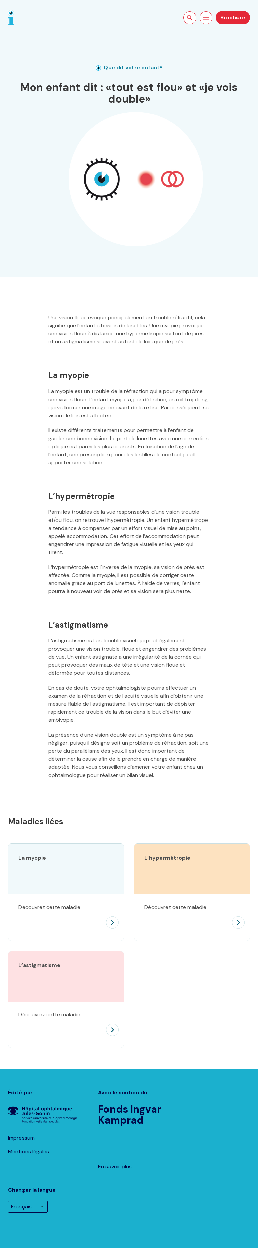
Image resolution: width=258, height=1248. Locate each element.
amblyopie (61, 719)
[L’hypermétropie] (192, 917)
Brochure (232, 17)
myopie (169, 325)
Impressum (21, 1137)
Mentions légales (28, 1151)
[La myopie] (66, 917)
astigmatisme (78, 341)
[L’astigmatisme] (66, 1025)
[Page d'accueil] (11, 17)
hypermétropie (144, 333)
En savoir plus (115, 1166)
